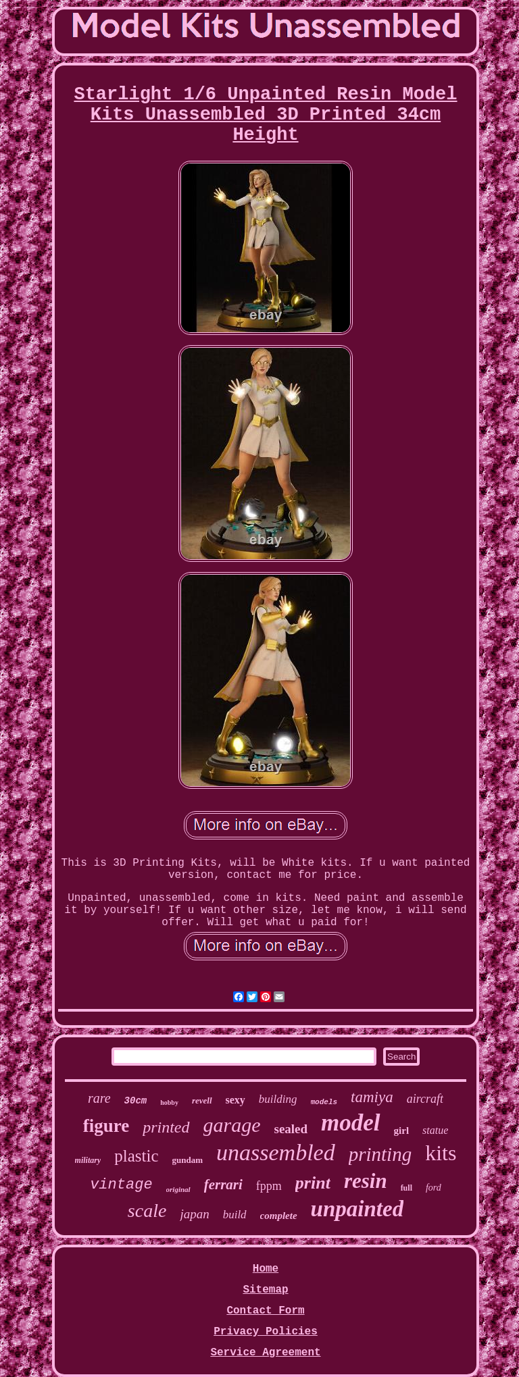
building (278, 1099)
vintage (121, 1184)
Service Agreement (265, 1353)
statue (435, 1130)
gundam (187, 1160)
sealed (291, 1129)
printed (166, 1127)
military (88, 1160)
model (350, 1123)
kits (440, 1153)
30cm (135, 1100)
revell (202, 1100)
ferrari (223, 1184)
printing (380, 1154)
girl (402, 1130)
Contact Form (265, 1311)
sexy (235, 1100)
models (324, 1102)
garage (232, 1125)
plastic (136, 1156)
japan (194, 1214)
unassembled (275, 1152)
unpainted (357, 1209)
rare (99, 1098)
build (235, 1214)
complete (278, 1215)
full (406, 1188)
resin (365, 1181)
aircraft (425, 1099)
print (312, 1183)
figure (106, 1126)
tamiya (372, 1097)
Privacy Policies (266, 1332)
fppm (269, 1186)
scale (147, 1210)
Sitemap (265, 1290)
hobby (169, 1102)
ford (433, 1188)
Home (265, 1269)
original (178, 1189)
